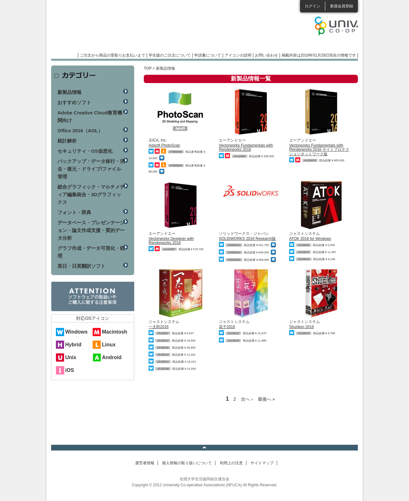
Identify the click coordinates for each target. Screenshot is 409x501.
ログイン (312, 6)
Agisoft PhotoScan (164, 145)
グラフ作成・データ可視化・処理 (91, 251)
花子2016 (227, 327)
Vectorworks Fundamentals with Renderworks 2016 (246, 147)
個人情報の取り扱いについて (187, 463)
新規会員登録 (341, 6)
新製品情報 (69, 92)
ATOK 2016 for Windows (310, 238)
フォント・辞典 (74, 212)
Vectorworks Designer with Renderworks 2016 (171, 240)
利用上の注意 (231, 463)
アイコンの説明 (238, 55)
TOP (147, 68)
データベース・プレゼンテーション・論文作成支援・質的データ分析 (91, 230)
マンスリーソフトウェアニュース (119, 28)
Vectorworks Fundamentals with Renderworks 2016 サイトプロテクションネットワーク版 (319, 149)
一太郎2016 (159, 327)
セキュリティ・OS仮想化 (85, 151)
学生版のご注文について (170, 55)
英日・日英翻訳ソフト (81, 266)
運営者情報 (144, 463)
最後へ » (266, 399)
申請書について (207, 55)
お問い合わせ (266, 55)
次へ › (247, 399)
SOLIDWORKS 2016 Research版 (247, 238)
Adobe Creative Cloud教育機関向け (90, 116)
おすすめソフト (74, 102)
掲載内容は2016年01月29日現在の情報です (319, 55)
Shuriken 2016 (301, 327)
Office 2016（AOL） (80, 130)
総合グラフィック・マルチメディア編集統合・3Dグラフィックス (91, 194)
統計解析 (67, 140)
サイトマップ (262, 463)
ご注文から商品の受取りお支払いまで (112, 55)
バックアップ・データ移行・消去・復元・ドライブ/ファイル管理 (91, 168)
